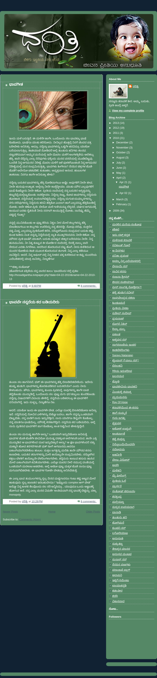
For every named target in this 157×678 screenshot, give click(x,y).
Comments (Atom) (30, 519)
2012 (116, 127)
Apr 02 (123, 193)
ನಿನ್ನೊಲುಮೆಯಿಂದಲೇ (123, 444)
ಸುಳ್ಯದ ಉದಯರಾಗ (123, 507)
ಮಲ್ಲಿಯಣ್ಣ (118, 501)
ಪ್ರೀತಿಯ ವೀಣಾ (120, 308)
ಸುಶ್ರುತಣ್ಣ (117, 543)
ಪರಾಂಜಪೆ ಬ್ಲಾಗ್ (121, 569)
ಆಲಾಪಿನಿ (117, 575)
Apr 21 (123, 182)
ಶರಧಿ (115, 596)
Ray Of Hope (120, 402)
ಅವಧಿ (115, 465)
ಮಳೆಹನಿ (116, 470)
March (120, 199)
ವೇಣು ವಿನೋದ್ (121, 459)
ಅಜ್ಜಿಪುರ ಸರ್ (119, 339)
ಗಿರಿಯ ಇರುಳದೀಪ (122, 371)
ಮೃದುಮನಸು (119, 397)
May (119, 172)
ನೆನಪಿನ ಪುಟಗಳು (121, 564)
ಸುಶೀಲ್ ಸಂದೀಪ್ (121, 313)
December (122, 142)
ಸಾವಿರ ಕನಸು (119, 271)
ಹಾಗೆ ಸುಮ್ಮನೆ (119, 412)
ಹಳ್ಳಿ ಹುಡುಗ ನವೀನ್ (123, 292)
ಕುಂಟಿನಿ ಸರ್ (119, 528)
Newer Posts (10, 511)
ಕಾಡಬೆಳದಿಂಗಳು (120, 350)
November (122, 147)
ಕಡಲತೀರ (117, 590)
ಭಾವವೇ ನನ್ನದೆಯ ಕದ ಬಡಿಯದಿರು (34, 302)
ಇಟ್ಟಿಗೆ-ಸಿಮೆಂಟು (120, 580)
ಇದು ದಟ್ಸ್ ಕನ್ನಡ (121, 234)
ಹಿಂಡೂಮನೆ (118, 302)
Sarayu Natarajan (122, 355)
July (119, 162)
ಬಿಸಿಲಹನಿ (117, 365)
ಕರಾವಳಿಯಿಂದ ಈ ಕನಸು (125, 407)
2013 (116, 122)
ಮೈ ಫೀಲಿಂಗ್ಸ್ (119, 475)
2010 (116, 138)
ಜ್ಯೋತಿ (115, 381)
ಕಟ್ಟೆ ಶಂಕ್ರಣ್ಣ (118, 439)
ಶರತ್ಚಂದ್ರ (117, 496)
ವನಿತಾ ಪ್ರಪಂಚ (120, 255)
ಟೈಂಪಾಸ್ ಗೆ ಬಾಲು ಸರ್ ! (125, 360)
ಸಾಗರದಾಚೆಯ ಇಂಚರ (124, 344)
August (120, 157)
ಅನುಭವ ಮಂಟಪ (122, 554)
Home (52, 511)
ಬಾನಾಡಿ (116, 512)
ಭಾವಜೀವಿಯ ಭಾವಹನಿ (124, 386)
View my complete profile (128, 110)
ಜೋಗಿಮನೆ (118, 522)
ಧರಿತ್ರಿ (136, 86)
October (121, 152)
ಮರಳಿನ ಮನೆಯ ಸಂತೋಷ (126, 224)
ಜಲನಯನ (118, 376)
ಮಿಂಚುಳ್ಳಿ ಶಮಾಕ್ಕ (121, 391)
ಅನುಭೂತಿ (117, 538)
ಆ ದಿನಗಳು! (118, 250)
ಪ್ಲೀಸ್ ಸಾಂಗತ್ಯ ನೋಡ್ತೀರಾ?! (127, 287)
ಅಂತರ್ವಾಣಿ (118, 433)
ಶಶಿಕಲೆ (115, 229)
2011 (116, 132)
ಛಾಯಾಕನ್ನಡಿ (119, 585)
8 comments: (89, 285)
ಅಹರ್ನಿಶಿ (117, 454)
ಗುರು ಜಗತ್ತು (118, 418)
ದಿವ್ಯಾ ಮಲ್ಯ (118, 329)
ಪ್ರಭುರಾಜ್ (118, 318)
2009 (116, 210)
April (119, 177)
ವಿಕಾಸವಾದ (118, 601)
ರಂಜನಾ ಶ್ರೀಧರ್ (120, 276)
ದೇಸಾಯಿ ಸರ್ (120, 266)
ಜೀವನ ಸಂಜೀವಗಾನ (123, 282)
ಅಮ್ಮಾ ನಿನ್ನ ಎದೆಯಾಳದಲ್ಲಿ (126, 261)
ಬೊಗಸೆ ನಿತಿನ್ (119, 323)
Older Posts (93, 511)
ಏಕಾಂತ (116, 334)
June (119, 167)
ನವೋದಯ (118, 449)
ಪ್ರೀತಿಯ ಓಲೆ (119, 480)
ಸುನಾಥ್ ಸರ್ (119, 559)
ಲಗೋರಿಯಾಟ (120, 533)
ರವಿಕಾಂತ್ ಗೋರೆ (121, 245)
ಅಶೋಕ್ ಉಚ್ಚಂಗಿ (121, 428)
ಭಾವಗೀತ (16, 84)
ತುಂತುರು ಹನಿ (119, 517)
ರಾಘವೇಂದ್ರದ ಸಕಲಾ (123, 297)
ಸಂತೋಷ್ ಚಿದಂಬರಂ (123, 491)
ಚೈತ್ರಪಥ (116, 423)
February (122, 204)
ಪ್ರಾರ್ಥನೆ (117, 486)
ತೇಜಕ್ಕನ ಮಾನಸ (121, 548)
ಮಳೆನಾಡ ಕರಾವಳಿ (122, 240)
